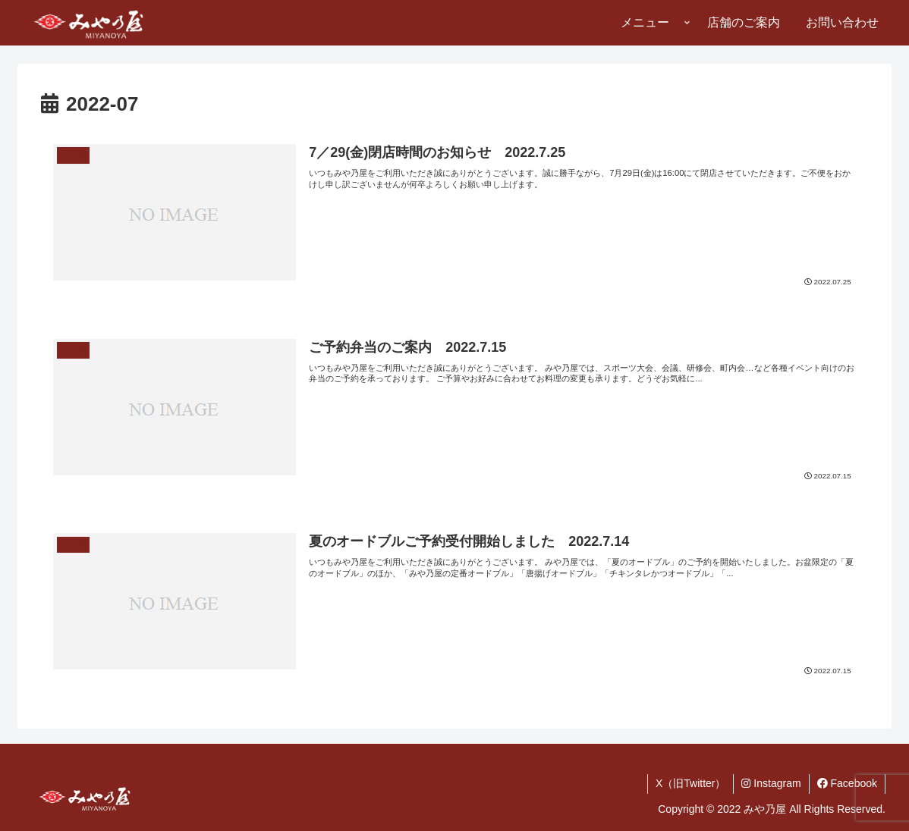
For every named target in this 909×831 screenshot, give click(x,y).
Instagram (770, 783)
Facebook (847, 783)
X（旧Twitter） (691, 783)
